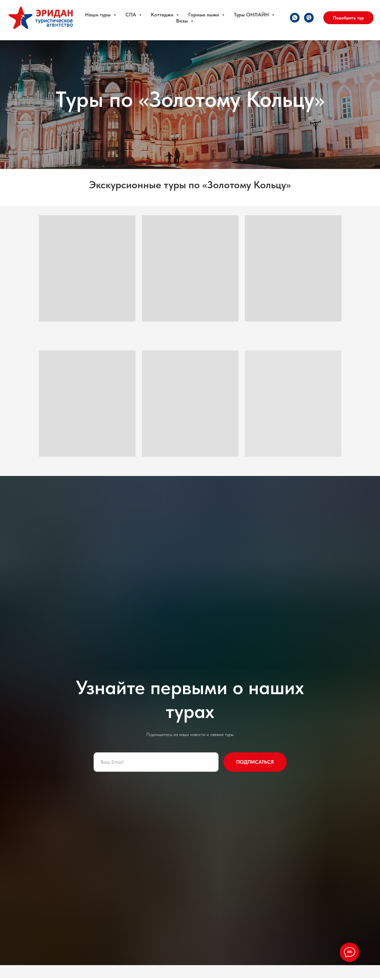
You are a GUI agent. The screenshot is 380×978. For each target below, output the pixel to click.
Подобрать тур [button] (348, 17)
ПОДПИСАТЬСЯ (255, 762)
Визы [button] (182, 21)
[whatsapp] (295, 18)
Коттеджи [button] (163, 15)
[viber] (309, 18)
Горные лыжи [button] (204, 15)
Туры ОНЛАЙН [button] (252, 15)
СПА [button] (131, 15)
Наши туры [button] (98, 15)
